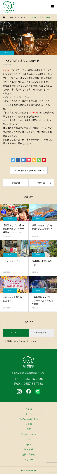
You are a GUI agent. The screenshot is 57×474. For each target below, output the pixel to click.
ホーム (28, 414)
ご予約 (28, 409)
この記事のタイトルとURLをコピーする (28, 171)
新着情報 (28, 449)
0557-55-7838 (33, 379)
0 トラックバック (41, 333)
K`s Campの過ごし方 (28, 419)
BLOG (7, 53)
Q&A (28, 444)
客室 (28, 429)
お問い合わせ (28, 454)
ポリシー (28, 459)
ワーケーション (28, 434)
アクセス (28, 439)
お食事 (28, 424)
